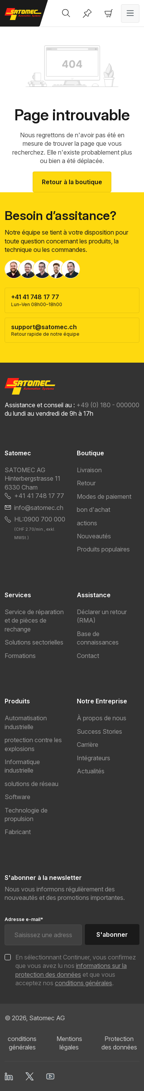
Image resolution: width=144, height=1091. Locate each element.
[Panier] (108, 13)
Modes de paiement (104, 496)
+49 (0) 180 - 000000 (107, 405)
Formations (20, 656)
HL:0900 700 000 (39, 519)
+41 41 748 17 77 (39, 496)
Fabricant (18, 832)
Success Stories (99, 731)
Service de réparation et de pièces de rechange (34, 620)
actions (87, 523)
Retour (86, 483)
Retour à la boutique (72, 182)
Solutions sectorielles (34, 642)
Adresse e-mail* (24, 919)
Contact (88, 656)
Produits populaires (103, 549)
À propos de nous (101, 718)
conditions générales (83, 983)
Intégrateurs (93, 758)
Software (17, 797)
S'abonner (112, 934)
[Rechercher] (66, 13)
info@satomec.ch (38, 507)
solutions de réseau (31, 784)
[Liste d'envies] (87, 13)
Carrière (87, 744)
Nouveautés (94, 536)
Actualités (90, 771)
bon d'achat (93, 509)
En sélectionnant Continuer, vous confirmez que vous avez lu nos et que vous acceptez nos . (75, 970)
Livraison (89, 470)
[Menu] (130, 13)
